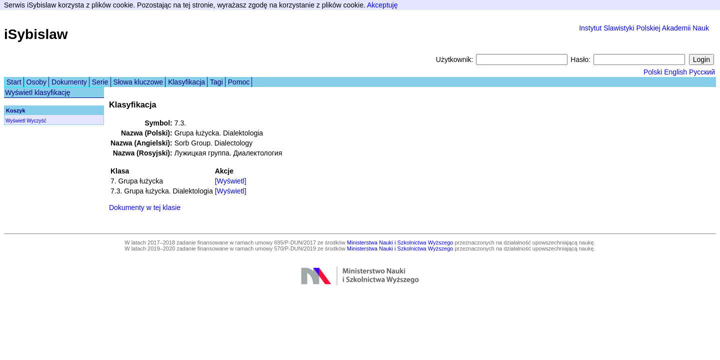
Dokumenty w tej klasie (144, 208)
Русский (702, 72)
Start (14, 82)
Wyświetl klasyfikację (37, 92)
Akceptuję (382, 5)
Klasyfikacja (186, 82)
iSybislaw (36, 34)
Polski (653, 72)
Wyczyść (36, 121)
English (675, 72)
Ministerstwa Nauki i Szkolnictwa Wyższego (400, 243)
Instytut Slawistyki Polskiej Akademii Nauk (644, 28)
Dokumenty (69, 82)
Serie (100, 82)
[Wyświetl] (230, 181)
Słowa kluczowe (139, 82)
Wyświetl (15, 121)
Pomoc (239, 82)
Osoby (36, 82)
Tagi (216, 82)
